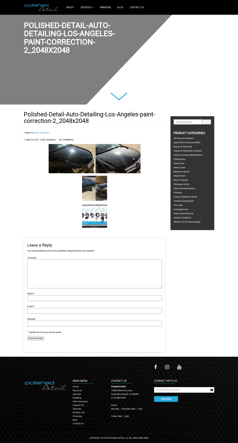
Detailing (77, 398)
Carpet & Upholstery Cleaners (188, 151)
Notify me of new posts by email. (46, 332)
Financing (105, 7)
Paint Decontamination (184, 188)
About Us (77, 390)
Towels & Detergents (184, 201)
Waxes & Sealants (182, 217)
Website (31, 319)
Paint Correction (41, 132)
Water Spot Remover (184, 213)
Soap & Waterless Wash (185, 196)
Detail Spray (179, 159)
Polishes (178, 192)
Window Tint (79, 412)
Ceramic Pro (78, 405)
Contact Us (137, 7)
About (70, 7)
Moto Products (181, 180)
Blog (120, 7)
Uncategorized (181, 209)
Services (87, 7)
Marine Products (181, 171)
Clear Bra (77, 409)
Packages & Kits (181, 184)
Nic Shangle (49, 139)
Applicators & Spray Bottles (187, 142)
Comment (32, 258)
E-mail (30, 306)
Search (206, 122)
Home (76, 386)
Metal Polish (179, 176)
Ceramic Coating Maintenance (188, 155)
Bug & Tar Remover (183, 146)
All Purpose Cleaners (184, 138)
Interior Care (179, 167)
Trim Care (178, 205)
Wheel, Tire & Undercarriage (187, 222)
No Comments (66, 140)
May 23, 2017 (32, 139)
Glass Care (179, 163)
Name (30, 293)
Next (115, 95)
